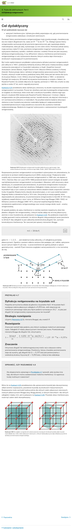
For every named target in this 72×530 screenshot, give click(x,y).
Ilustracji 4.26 (39, 395)
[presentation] (36, 42)
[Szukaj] (63, 19)
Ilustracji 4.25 (42, 215)
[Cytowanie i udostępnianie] (36, 528)
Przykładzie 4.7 (36, 372)
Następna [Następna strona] (66, 517)
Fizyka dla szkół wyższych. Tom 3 (15, 9)
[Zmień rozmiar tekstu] (68, 19)
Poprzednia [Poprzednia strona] (6, 517)
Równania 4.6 (17, 319)
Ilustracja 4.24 (7, 88)
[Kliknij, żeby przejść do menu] (2, 19)
